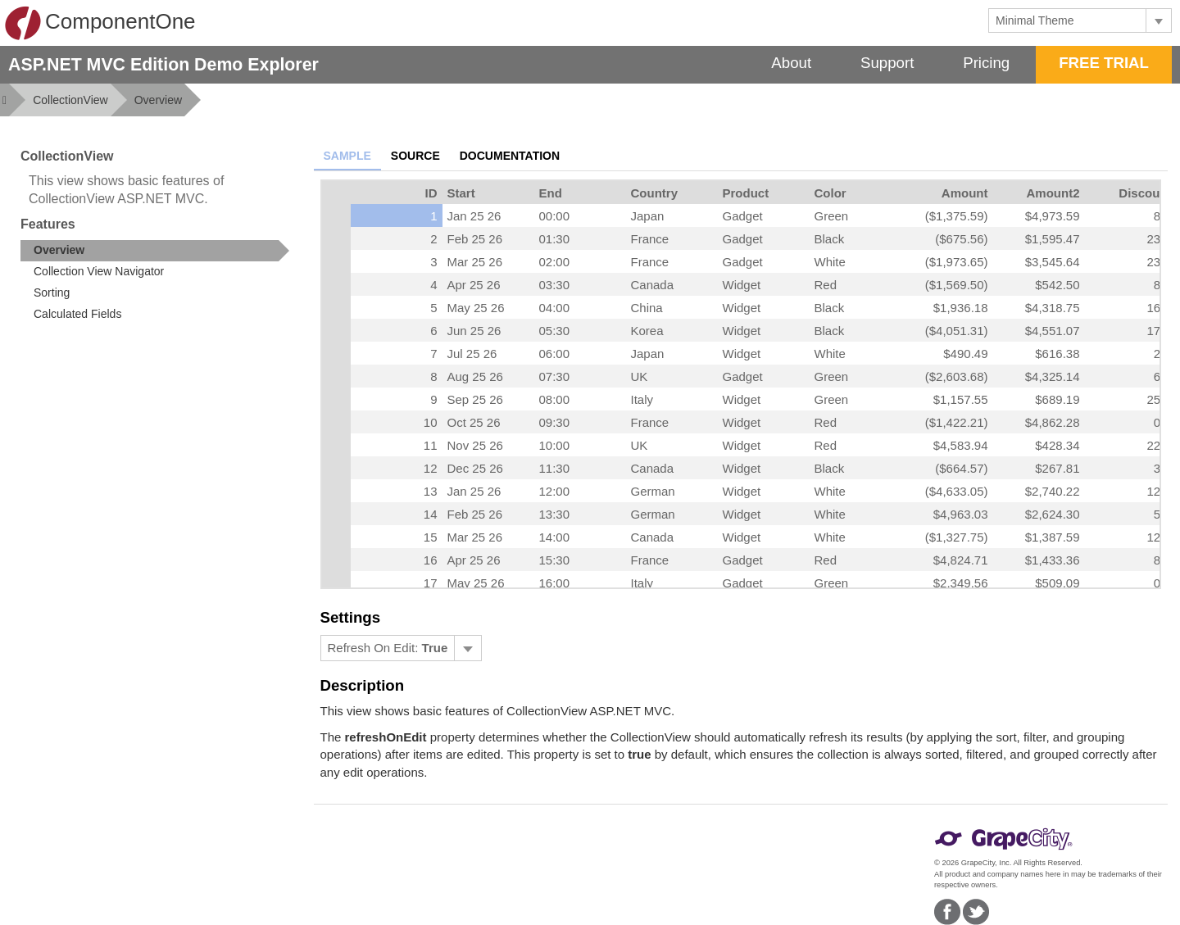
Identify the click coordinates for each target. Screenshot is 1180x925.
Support (887, 62)
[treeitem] (154, 250)
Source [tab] (415, 155)
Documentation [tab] (510, 155)
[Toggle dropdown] (1158, 20)
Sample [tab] (347, 155)
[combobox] (1067, 20)
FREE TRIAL (1104, 62)
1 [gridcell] (433, 216)
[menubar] (401, 648)
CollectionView (70, 100)
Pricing (986, 62)
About (791, 62)
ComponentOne (100, 23)
